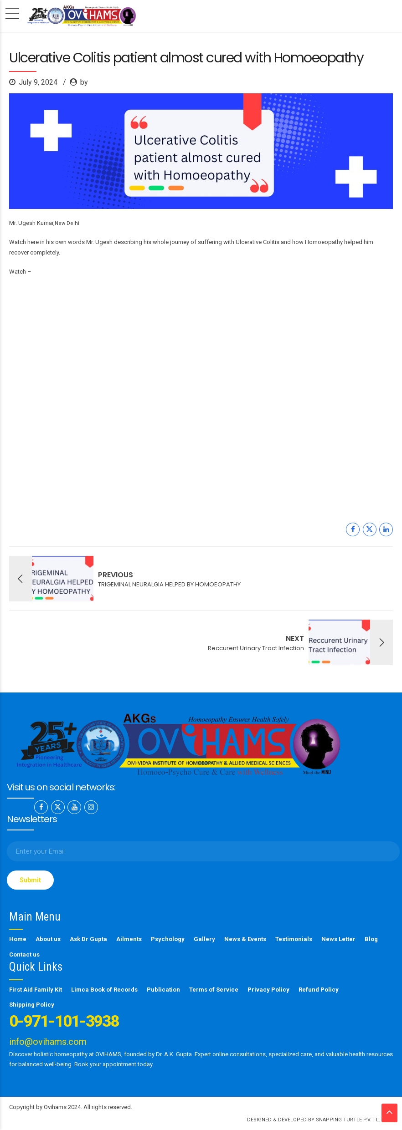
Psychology (168, 939)
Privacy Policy (268, 989)
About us (48, 939)
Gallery (204, 939)
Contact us (24, 954)
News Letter (338, 939)
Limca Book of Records (104, 989)
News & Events (245, 939)
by (84, 82)
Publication (163, 989)
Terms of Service (213, 989)
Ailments (129, 939)
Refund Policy (319, 989)
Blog (371, 939)
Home (17, 939)
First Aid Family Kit (35, 989)
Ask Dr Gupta (88, 939)
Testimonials (293, 939)
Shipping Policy (31, 1004)
